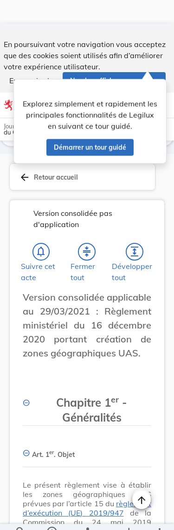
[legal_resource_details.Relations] (87, 515)
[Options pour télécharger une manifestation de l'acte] (128, 515)
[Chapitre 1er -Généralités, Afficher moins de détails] (87, 407)
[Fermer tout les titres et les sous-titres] (87, 253)
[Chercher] (20, 515)
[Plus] (159, 515)
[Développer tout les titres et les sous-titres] (134, 253)
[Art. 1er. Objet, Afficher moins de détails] (87, 453)
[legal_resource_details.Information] (51, 515)
